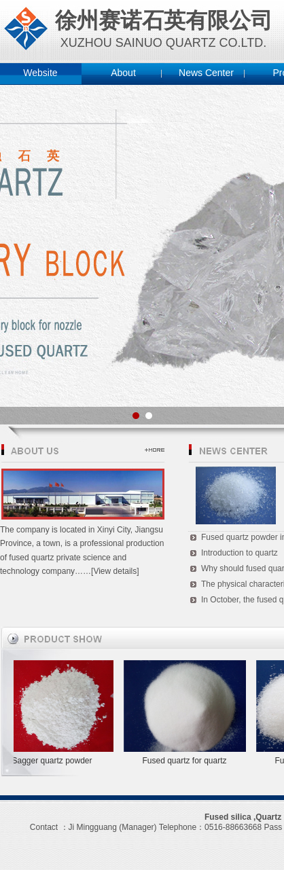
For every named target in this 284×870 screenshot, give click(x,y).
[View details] (115, 571)
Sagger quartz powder (54, 760)
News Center (206, 72)
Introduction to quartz (239, 553)
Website (40, 72)
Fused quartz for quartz (186, 760)
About (123, 72)
